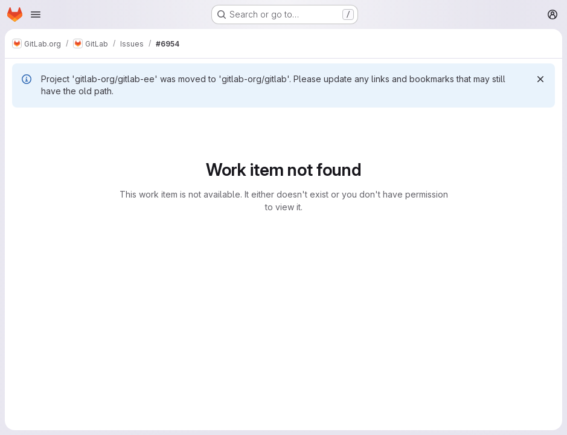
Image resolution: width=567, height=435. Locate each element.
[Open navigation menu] (35, 14)
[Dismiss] (540, 79)
